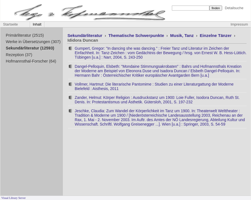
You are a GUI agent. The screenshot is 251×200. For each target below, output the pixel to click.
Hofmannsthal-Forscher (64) (31, 61)
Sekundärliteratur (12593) (30, 48)
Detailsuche (234, 8)
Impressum (239, 24)
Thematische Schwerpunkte (136, 35)
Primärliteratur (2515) (25, 35)
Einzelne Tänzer (216, 35)
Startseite (10, 24)
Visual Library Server (13, 197)
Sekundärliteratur (85, 35)
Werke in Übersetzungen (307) (33, 41)
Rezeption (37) (19, 54)
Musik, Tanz (182, 35)
